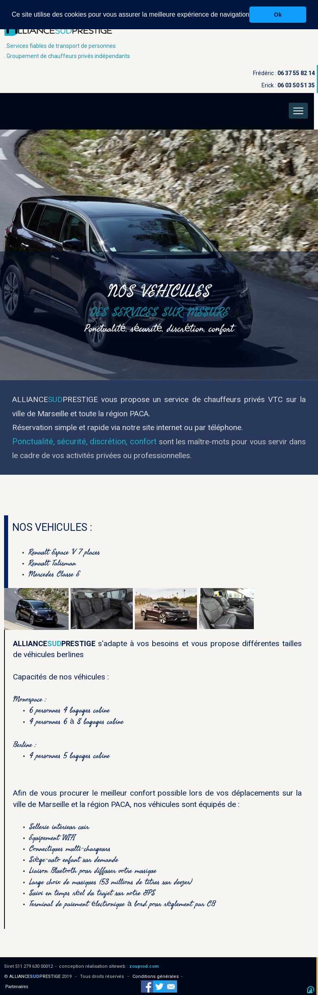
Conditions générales (155, 976)
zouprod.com (144, 966)
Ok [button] (278, 14)
